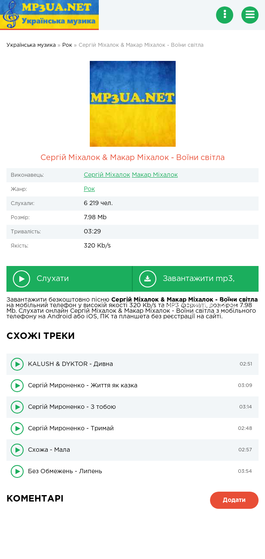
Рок (89, 189)
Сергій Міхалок (107, 175)
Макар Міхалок (155, 175)
